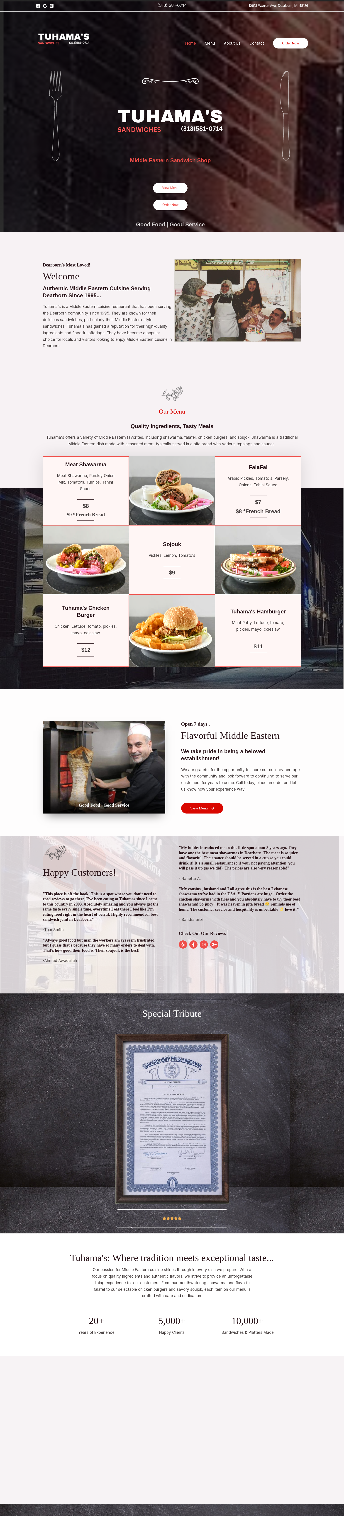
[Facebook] (38, 6)
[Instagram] (52, 6)
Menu (213, 43)
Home (194, 43)
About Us (234, 43)
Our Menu (172, 410)
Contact (257, 43)
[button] (290, 43)
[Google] (45, 6)
